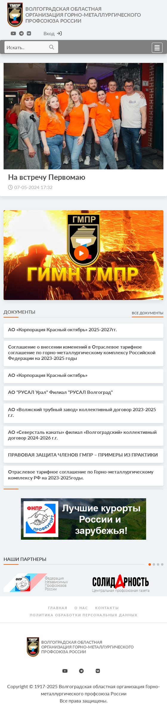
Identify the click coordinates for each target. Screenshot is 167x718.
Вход (53, 33)
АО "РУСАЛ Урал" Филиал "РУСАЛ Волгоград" (60, 392)
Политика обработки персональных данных (83, 615)
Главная (57, 608)
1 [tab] (150, 564)
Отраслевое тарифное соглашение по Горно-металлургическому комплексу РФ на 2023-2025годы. (80, 474)
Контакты (107, 608)
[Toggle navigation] (155, 47)
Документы (19, 312)
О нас (81, 608)
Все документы (147, 313)
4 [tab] (162, 564)
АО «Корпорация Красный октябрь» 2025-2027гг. (62, 329)
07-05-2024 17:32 (33, 187)
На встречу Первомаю (46, 176)
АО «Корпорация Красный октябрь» (47, 375)
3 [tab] (158, 564)
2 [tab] (154, 564)
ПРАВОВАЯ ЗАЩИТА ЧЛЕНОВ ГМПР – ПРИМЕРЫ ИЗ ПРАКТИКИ (83, 454)
